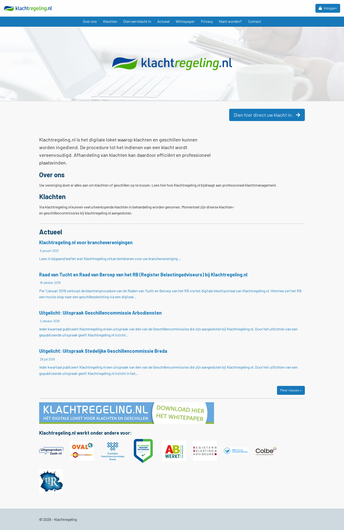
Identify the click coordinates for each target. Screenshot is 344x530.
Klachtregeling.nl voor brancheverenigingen (86, 242)
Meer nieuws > (290, 390)
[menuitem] (90, 22)
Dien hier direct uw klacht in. (267, 115)
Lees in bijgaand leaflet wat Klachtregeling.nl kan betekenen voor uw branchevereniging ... (110, 258)
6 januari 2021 (49, 251)
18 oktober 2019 (50, 283)
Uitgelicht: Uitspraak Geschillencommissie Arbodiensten (100, 313)
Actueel (163, 21)
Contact (254, 21)
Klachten (110, 21)
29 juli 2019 (47, 359)
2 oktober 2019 (49, 321)
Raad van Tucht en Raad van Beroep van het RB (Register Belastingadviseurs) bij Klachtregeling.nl (143, 274)
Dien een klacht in (137, 21)
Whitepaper (185, 21)
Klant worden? (230, 21)
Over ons (90, 21)
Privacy (207, 21)
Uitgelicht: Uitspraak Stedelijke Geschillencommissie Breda (103, 351)
